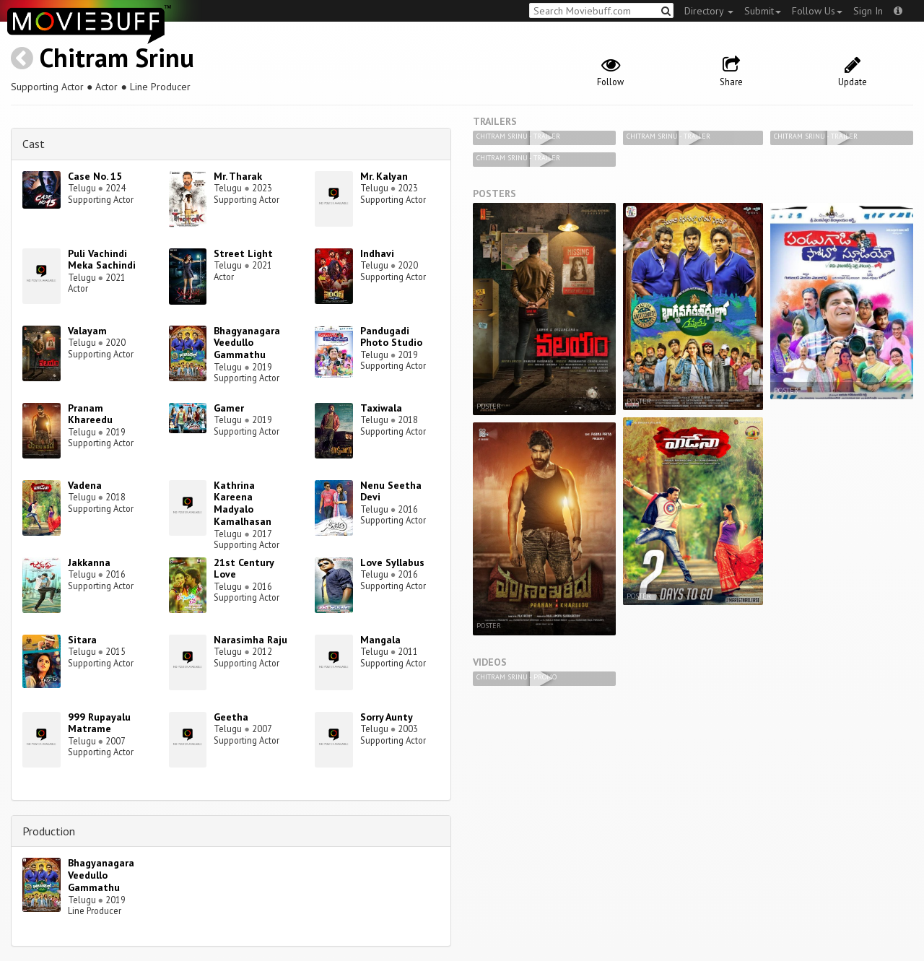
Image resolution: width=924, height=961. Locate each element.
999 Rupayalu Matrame (99, 723)
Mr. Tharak (238, 176)
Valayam (87, 330)
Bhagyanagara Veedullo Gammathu (247, 343)
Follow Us (817, 10)
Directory (708, 10)
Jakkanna (89, 562)
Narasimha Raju (250, 639)
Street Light (243, 253)
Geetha (231, 716)
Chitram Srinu (117, 57)
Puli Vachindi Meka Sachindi (102, 259)
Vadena (85, 485)
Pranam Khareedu (90, 414)
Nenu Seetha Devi (391, 491)
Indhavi (377, 253)
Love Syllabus (392, 562)
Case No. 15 (95, 176)
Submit (762, 10)
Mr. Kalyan (384, 176)
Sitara (82, 639)
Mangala (380, 639)
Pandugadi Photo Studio (391, 336)
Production (48, 831)
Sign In (868, 10)
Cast (33, 143)
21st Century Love (244, 568)
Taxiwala (381, 407)
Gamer (229, 407)
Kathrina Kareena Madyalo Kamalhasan (242, 503)
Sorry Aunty (386, 716)
